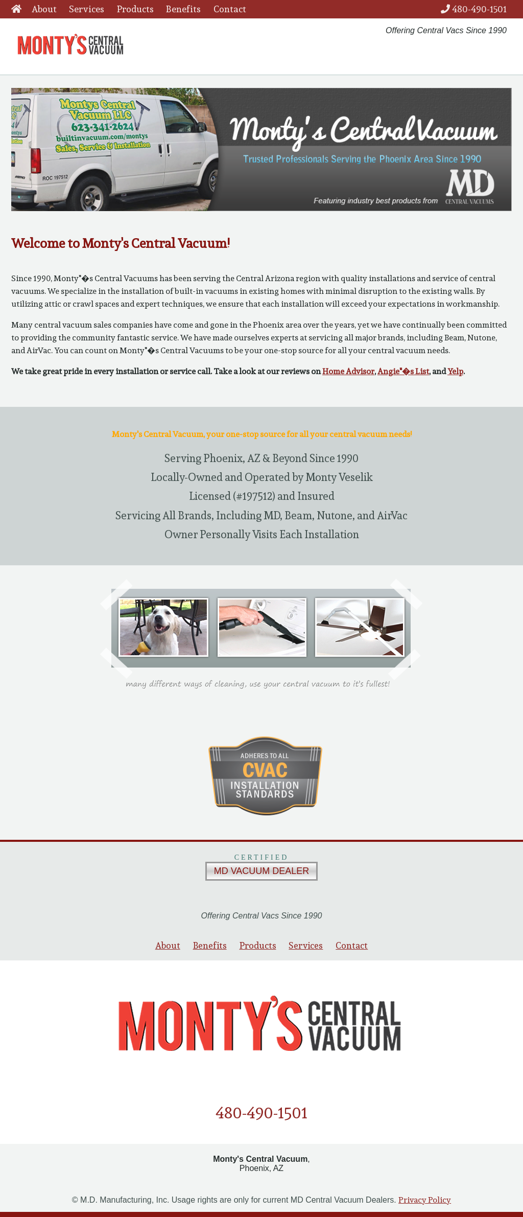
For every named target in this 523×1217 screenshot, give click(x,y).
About (44, 9)
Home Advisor (348, 371)
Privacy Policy (424, 1199)
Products (135, 9)
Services (86, 9)
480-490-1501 (474, 9)
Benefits (183, 9)
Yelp (455, 371)
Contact (229, 9)
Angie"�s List (403, 371)
